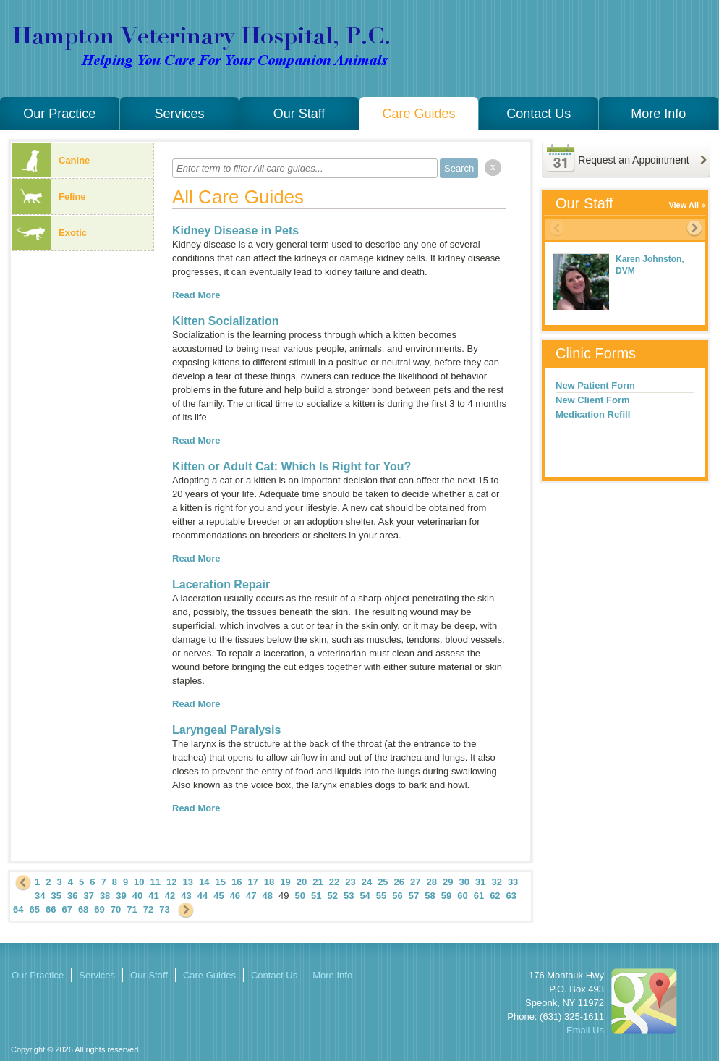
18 (269, 881)
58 (430, 895)
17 (252, 881)
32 (496, 881)
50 (300, 895)
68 (83, 909)
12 (171, 881)
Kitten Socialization (225, 321)
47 (251, 895)
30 (464, 881)
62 (495, 895)
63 (511, 895)
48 (268, 895)
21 (317, 881)
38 (105, 895)
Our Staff (299, 113)
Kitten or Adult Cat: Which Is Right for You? (291, 466)
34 (40, 895)
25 (383, 881)
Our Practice (59, 113)
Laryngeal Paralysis (226, 730)
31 (480, 881)
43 (186, 895)
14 (204, 881)
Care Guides (419, 113)
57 (414, 895)
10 (139, 881)
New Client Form (593, 399)
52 (332, 895)
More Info (658, 113)
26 (399, 881)
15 (220, 881)
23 (350, 881)
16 (236, 881)
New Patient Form (595, 385)
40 (137, 895)
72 (148, 909)
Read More (196, 294)
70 (116, 909)
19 (285, 881)
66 (51, 909)
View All (683, 204)
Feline (49, 196)
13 (188, 881)
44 (202, 895)
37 (88, 895)
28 (432, 881)
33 (513, 881)
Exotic (49, 233)
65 (34, 909)
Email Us (585, 1030)
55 (381, 895)
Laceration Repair (221, 584)
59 (446, 895)
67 (66, 909)
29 (448, 881)
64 (18, 909)
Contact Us (538, 113)
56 (397, 895)
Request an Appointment (633, 160)
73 (164, 909)
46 (235, 895)
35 (56, 895)
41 (153, 895)
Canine (51, 160)
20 (302, 881)
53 (349, 895)
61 (479, 895)
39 (121, 895)
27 (415, 881)
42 (170, 895)
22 (334, 881)
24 (367, 881)
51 (316, 895)
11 (155, 881)
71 (132, 909)
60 (462, 895)
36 (72, 895)
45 (218, 895)
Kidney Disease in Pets (235, 230)
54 (365, 895)
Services (179, 113)
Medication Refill (593, 414)
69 (99, 909)
